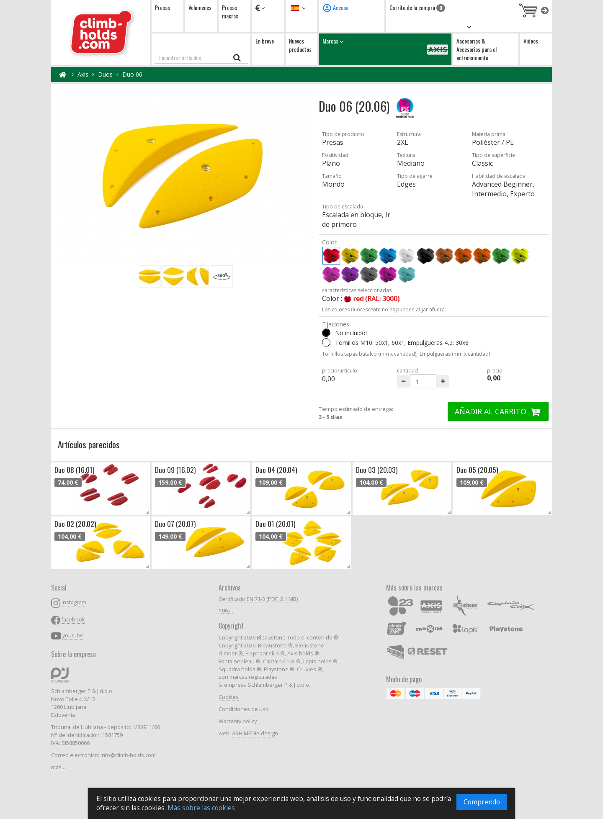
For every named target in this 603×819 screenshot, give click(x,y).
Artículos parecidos (89, 444)
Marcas (385, 49)
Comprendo (482, 802)
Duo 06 (132, 74)
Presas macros (230, 11)
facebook (73, 619)
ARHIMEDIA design (255, 733)
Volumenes (199, 7)
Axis (82, 74)
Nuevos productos (300, 45)
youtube (72, 635)
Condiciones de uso (244, 709)
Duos (105, 74)
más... (58, 767)
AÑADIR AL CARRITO (498, 411)
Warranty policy (238, 721)
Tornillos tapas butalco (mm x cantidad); (369, 353)
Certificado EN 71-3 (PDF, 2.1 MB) (258, 599)
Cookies (229, 697)
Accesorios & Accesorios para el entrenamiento (476, 49)
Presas (162, 7)
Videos (530, 40)
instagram (74, 602)
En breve (264, 40)
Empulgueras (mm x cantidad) (455, 353)
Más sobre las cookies (201, 808)
